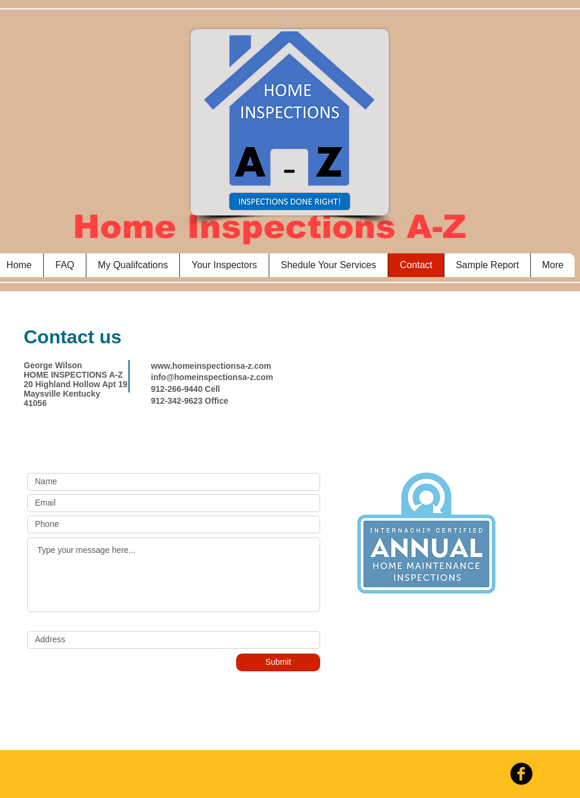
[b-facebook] (521, 773)
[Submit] (278, 662)
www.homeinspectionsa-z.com (211, 366)
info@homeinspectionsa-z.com (212, 377)
